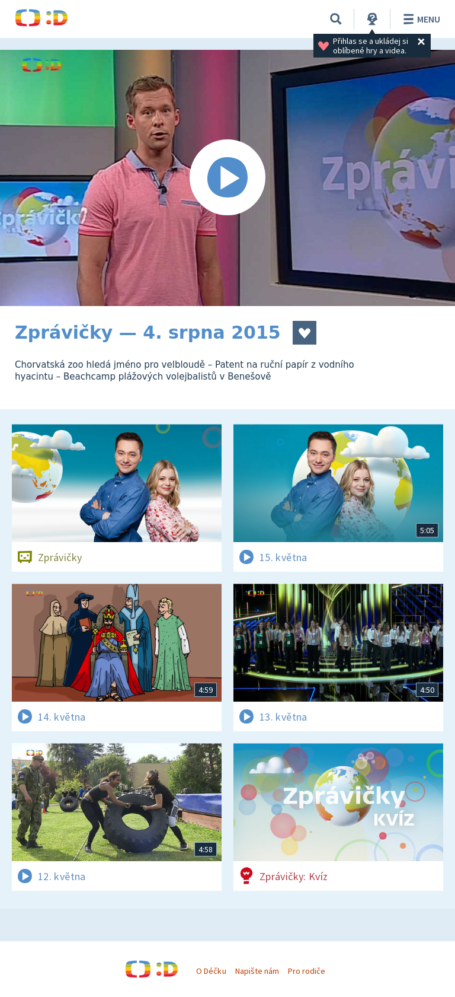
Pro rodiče (306, 971)
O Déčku (211, 971)
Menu (419, 19)
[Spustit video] (227, 178)
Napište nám (257, 971)
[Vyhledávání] (336, 19)
